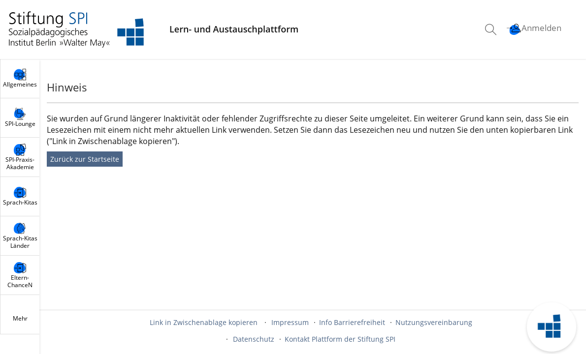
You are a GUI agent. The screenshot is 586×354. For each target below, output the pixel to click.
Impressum (290, 322)
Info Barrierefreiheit (352, 322)
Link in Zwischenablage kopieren (204, 322)
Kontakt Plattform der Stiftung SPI (340, 339)
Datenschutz (253, 339)
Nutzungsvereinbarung (433, 322)
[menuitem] (492, 29)
